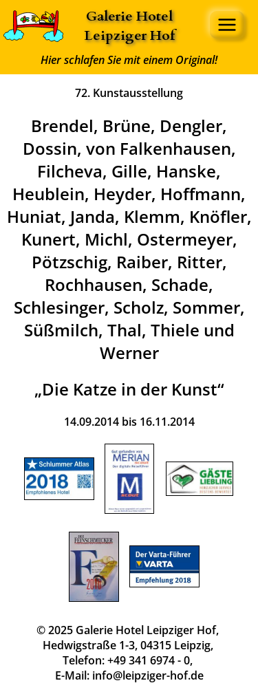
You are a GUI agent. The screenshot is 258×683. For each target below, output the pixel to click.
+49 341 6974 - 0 (148, 660)
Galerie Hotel (129, 16)
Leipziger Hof (129, 35)
